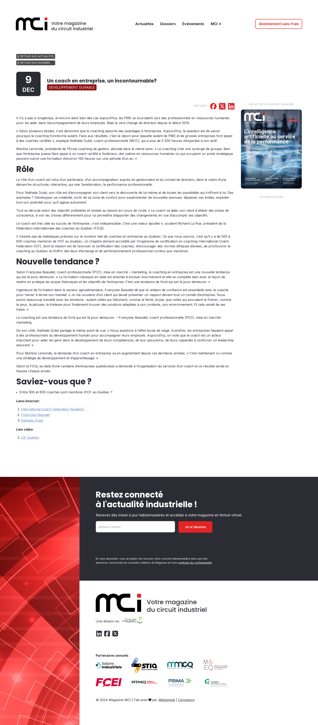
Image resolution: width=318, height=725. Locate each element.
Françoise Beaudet (35, 415)
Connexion (186, 700)
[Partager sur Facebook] (213, 107)
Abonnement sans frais (279, 24)
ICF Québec (30, 437)
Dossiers (168, 24)
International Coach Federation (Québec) (52, 409)
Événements (193, 24)
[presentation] (126, 545)
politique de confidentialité (195, 562)
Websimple (166, 700)
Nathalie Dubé (32, 420)
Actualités (144, 24)
